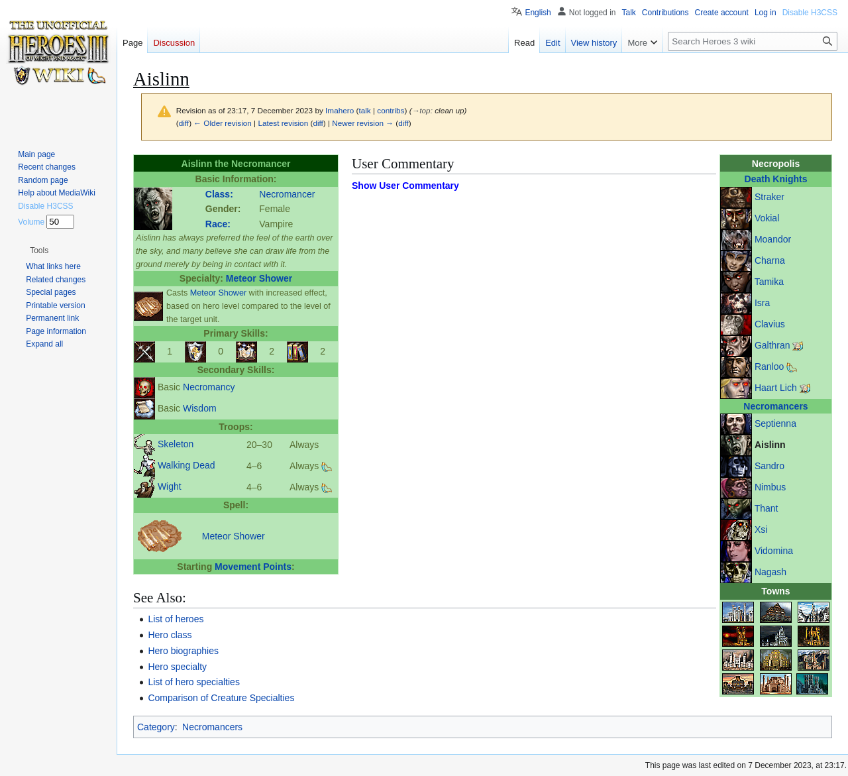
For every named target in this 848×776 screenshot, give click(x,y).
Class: (219, 194)
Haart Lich (776, 387)
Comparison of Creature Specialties (221, 698)
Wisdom (200, 408)
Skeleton (175, 444)
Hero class (169, 635)
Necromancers (775, 406)
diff (184, 123)
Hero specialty (177, 666)
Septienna (775, 423)
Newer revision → (363, 123)
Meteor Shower (259, 278)
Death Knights (776, 179)
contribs (390, 110)
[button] (39, 250)
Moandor (773, 239)
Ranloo (769, 366)
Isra (762, 303)
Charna (770, 260)
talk (364, 110)
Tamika (769, 281)
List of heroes (175, 619)
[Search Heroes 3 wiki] (752, 41)
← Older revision (222, 123)
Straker (769, 197)
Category (156, 727)
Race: (218, 224)
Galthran (772, 345)
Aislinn (770, 444)
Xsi (761, 529)
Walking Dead (186, 465)
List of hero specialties (194, 682)
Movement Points (253, 566)
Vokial (767, 218)
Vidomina (774, 550)
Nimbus (770, 487)
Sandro (769, 466)
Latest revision (283, 123)
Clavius (770, 324)
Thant (766, 508)
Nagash (770, 572)
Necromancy (209, 387)
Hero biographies (183, 650)
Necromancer (287, 194)
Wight (170, 486)
